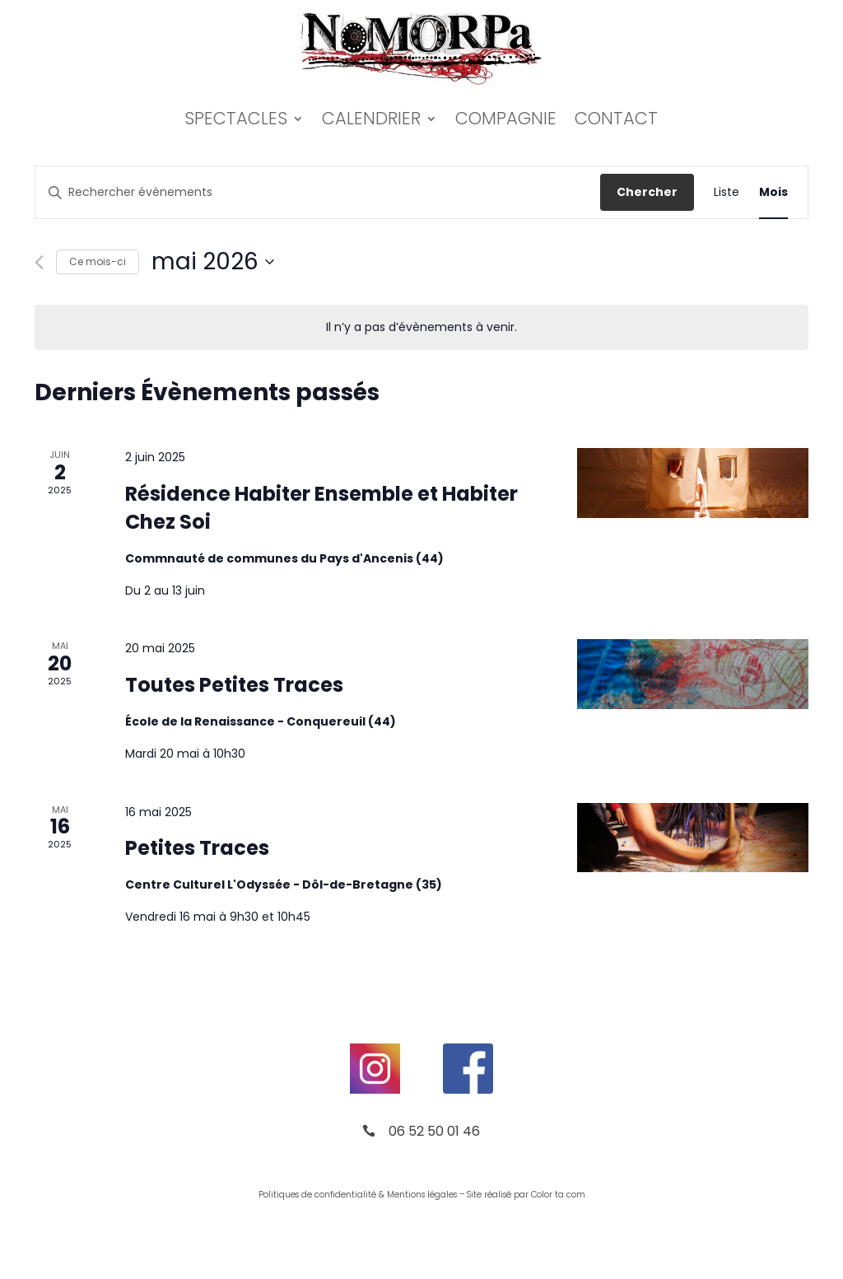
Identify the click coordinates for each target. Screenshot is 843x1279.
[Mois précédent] (39, 262)
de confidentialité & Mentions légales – (383, 1194)
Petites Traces (197, 847)
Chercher (647, 192)
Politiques (278, 1194)
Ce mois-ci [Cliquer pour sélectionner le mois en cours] (97, 261)
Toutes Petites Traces (234, 684)
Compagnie (506, 118)
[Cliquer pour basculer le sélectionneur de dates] (212, 261)
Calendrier (371, 118)
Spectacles (235, 118)
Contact (616, 118)
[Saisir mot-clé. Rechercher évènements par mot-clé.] (317, 192)
